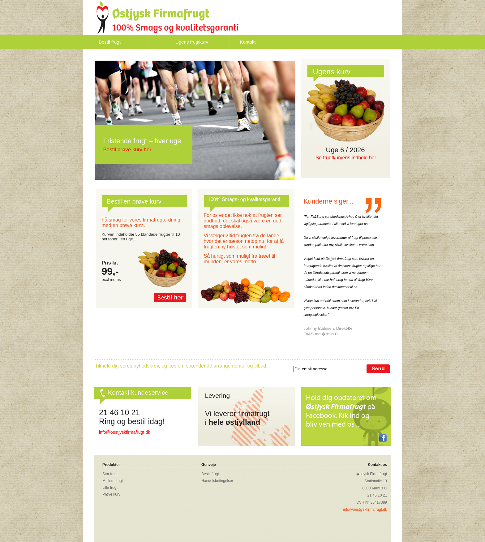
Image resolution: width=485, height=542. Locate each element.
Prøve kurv (111, 494)
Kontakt (248, 42)
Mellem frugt (112, 481)
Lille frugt (110, 487)
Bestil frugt (110, 42)
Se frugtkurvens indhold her (345, 157)
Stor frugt (110, 474)
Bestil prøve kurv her (127, 150)
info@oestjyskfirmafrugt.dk (124, 432)
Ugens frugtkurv (191, 42)
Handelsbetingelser (217, 481)
